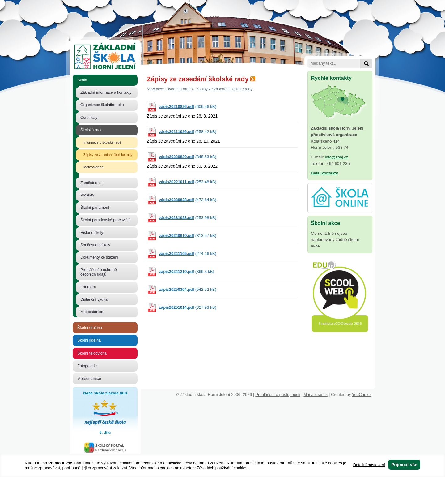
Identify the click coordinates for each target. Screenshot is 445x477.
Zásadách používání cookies (222, 468)
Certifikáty (88, 117)
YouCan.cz (363, 394)
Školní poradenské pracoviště (105, 220)
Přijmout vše (404, 464)
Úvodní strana (178, 89)
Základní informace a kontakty (106, 92)
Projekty (87, 195)
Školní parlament (94, 207)
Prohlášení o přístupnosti (277, 394)
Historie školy (91, 232)
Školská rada (91, 130)
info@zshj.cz (336, 157)
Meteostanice (93, 167)
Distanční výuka (94, 299)
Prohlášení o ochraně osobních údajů (98, 272)
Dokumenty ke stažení (99, 257)
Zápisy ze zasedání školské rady (107, 155)
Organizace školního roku (102, 105)
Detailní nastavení (369, 464)
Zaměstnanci (91, 183)
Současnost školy (95, 245)
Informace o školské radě (102, 142)
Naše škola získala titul (105, 413)
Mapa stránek (315, 394)
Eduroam (88, 287)
